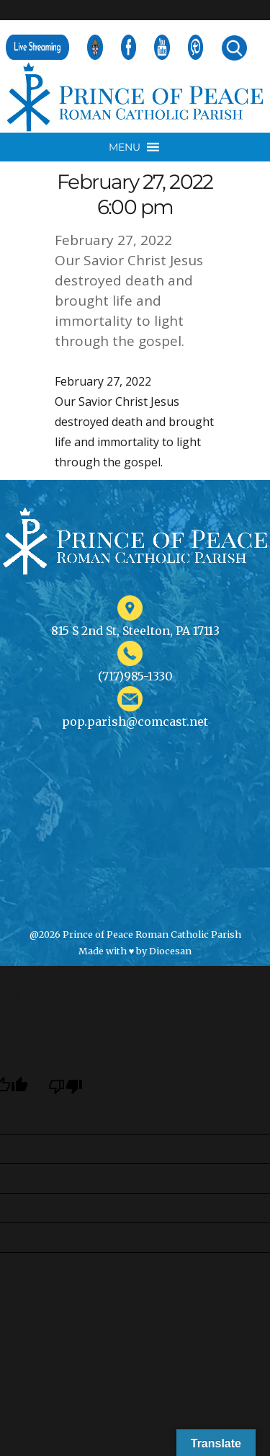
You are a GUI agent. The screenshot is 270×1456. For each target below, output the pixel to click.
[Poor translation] (65, 1086)
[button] (124, 147)
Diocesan (170, 950)
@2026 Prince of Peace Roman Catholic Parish (135, 934)
